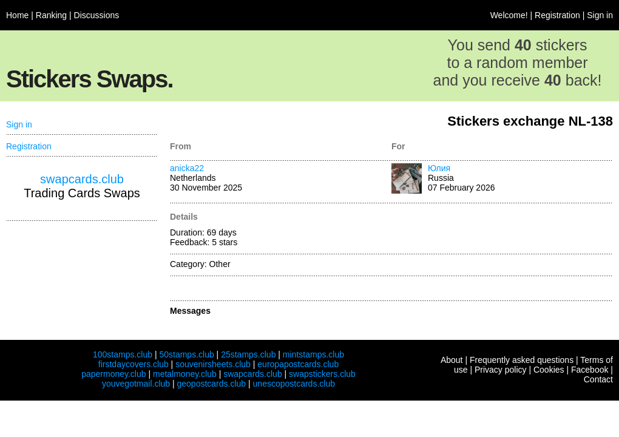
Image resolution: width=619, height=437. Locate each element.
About (452, 360)
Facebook (589, 369)
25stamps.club (248, 354)
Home (17, 15)
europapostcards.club (298, 364)
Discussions (97, 15)
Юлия (439, 168)
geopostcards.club (211, 383)
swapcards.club (82, 179)
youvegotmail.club (136, 383)
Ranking (51, 15)
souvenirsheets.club (213, 364)
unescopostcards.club (294, 383)
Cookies (548, 369)
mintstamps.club (313, 354)
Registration (557, 15)
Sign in (600, 15)
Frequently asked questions (521, 360)
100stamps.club (122, 354)
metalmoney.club (185, 374)
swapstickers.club (322, 374)
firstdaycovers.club (133, 364)
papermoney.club (113, 374)
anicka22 (187, 168)
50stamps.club (186, 354)
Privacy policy (501, 369)
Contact (598, 379)
